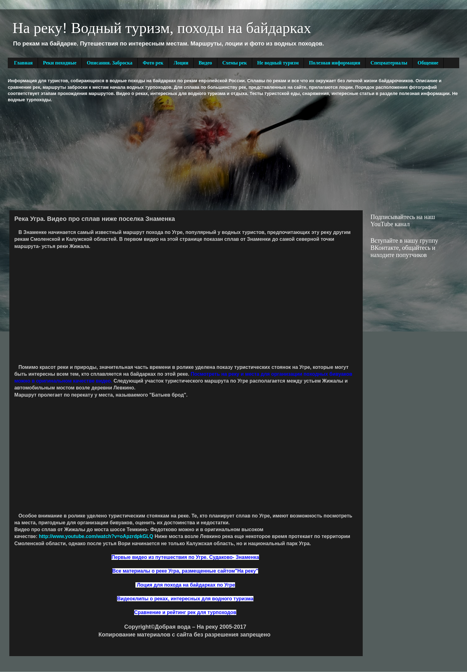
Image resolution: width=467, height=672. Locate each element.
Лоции (181, 62)
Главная (23, 62)
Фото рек (153, 62)
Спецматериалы (388, 62)
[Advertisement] (106, 155)
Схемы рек (234, 62)
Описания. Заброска (110, 62)
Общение (427, 62)
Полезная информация (334, 62)
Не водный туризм (278, 62)
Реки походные (60, 62)
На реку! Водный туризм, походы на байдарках (161, 28)
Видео (205, 62)
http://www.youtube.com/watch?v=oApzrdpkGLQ (96, 536)
